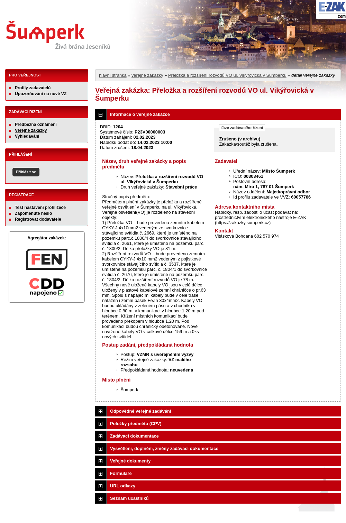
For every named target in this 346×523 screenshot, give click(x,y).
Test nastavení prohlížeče (40, 207)
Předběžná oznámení (36, 124)
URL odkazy (122, 485)
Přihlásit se (26, 172)
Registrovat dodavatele (38, 219)
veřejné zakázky (147, 75)
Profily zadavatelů (33, 87)
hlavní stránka (113, 75)
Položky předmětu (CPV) (136, 423)
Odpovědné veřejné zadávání (140, 411)
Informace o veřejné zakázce (140, 114)
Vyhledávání (27, 136)
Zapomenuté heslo (33, 213)
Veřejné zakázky (31, 130)
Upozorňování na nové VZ (40, 93)
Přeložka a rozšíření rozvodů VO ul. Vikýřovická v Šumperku (227, 75)
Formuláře (121, 473)
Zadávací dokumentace (134, 436)
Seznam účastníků (129, 498)
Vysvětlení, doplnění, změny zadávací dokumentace (164, 448)
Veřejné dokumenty (130, 461)
